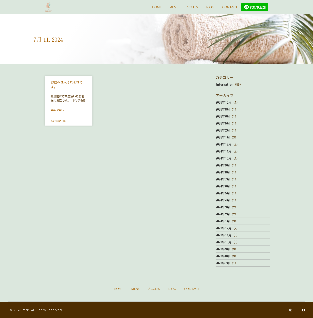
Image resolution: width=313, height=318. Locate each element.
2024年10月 (224, 158)
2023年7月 (223, 263)
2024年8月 (223, 172)
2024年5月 (223, 193)
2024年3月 (223, 207)
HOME (156, 7)
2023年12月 (224, 228)
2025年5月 (223, 123)
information (224, 84)
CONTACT (229, 7)
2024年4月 (223, 200)
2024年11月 (224, 151)
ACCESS (192, 7)
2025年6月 (223, 116)
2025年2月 (223, 130)
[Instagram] (290, 310)
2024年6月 (223, 186)
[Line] (303, 310)
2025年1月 (223, 137)
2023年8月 (223, 256)
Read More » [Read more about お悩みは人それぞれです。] (57, 110)
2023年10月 (224, 242)
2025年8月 (223, 109)
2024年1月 (223, 221)
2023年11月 (224, 235)
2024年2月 (223, 214)
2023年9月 (223, 249)
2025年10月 (224, 102)
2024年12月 (224, 144)
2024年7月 (223, 179)
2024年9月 (223, 165)
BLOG (210, 7)
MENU (173, 7)
